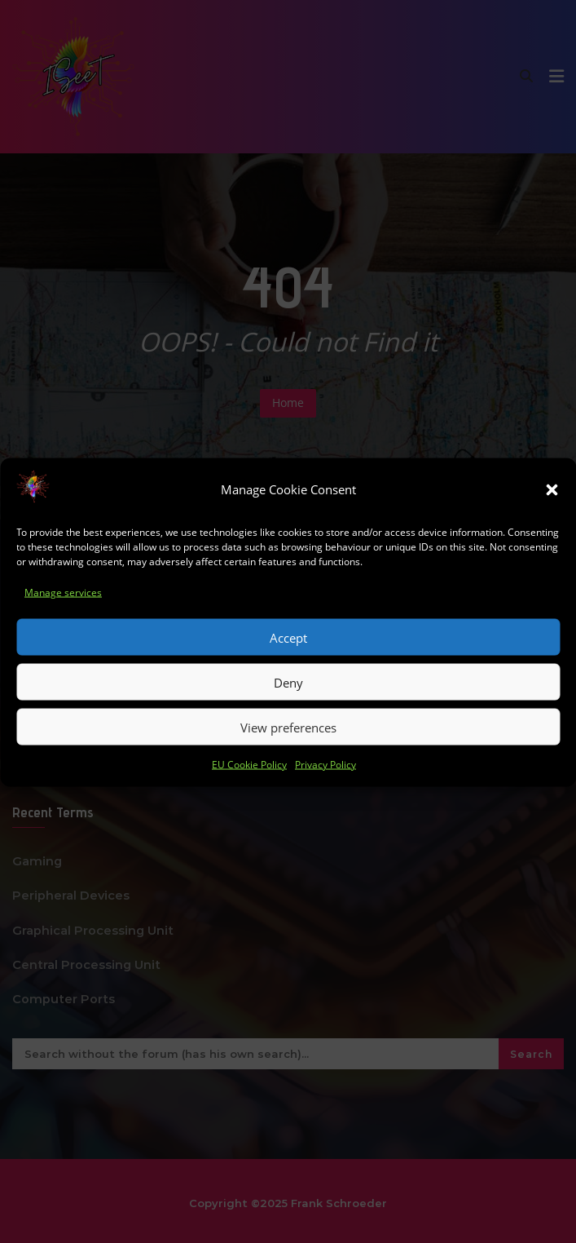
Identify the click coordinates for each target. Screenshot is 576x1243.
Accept (288, 660)
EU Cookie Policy (249, 787)
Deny (288, 705)
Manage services (63, 615)
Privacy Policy (325, 787)
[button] (551, 512)
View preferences (288, 749)
